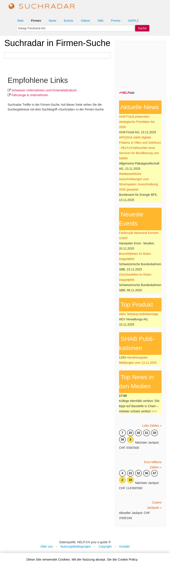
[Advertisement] (144, 67)
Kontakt (124, 546)
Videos (85, 20)
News (52, 20)
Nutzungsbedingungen (75, 546)
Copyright (105, 546)
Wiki (100, 20)
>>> (154, 411)
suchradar (42, 6)
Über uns (46, 546)
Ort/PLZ (133, 20)
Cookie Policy (127, 559)
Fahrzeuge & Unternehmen (29, 95)
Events (68, 20)
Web (20, 20)
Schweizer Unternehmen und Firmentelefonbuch (44, 90)
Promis (116, 20)
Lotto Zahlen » (152, 425)
